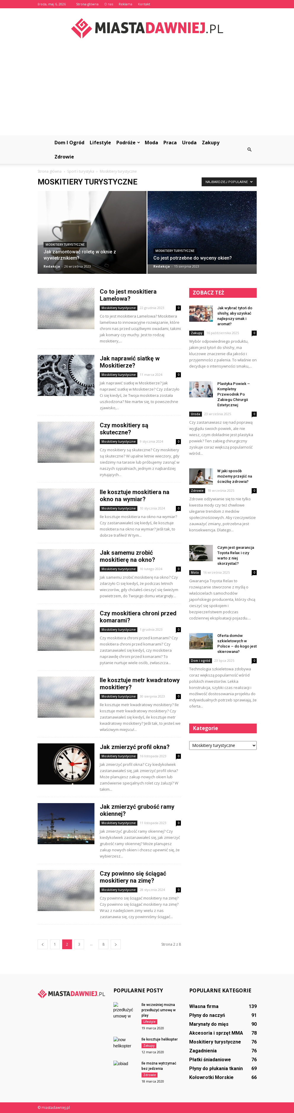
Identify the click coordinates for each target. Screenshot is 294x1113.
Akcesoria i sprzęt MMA (216, 1033)
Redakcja (52, 266)
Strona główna (87, 4)
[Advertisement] (147, 91)
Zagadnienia (203, 1051)
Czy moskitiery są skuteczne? (124, 429)
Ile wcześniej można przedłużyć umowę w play (159, 1010)
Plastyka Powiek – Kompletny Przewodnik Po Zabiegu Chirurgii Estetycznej (233, 394)
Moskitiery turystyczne (65, 244)
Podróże (128, 142)
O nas (108, 4)
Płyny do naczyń (207, 1015)
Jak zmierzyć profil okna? (135, 746)
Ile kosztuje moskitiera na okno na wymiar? (134, 495)
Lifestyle (100, 142)
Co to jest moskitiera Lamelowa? (128, 295)
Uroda (189, 142)
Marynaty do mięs (209, 1024)
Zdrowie (64, 156)
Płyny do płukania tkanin (216, 1068)
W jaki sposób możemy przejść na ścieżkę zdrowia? (234, 476)
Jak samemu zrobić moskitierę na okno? (127, 556)
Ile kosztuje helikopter (160, 1039)
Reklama (125, 4)
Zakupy (210, 142)
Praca (170, 142)
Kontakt (144, 4)
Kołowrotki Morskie (211, 1077)
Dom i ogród (69, 142)
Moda (151, 142)
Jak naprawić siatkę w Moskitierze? (130, 362)
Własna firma (204, 1006)
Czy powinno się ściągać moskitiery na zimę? (133, 877)
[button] (249, 150)
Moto (195, 572)
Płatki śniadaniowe (210, 1059)
